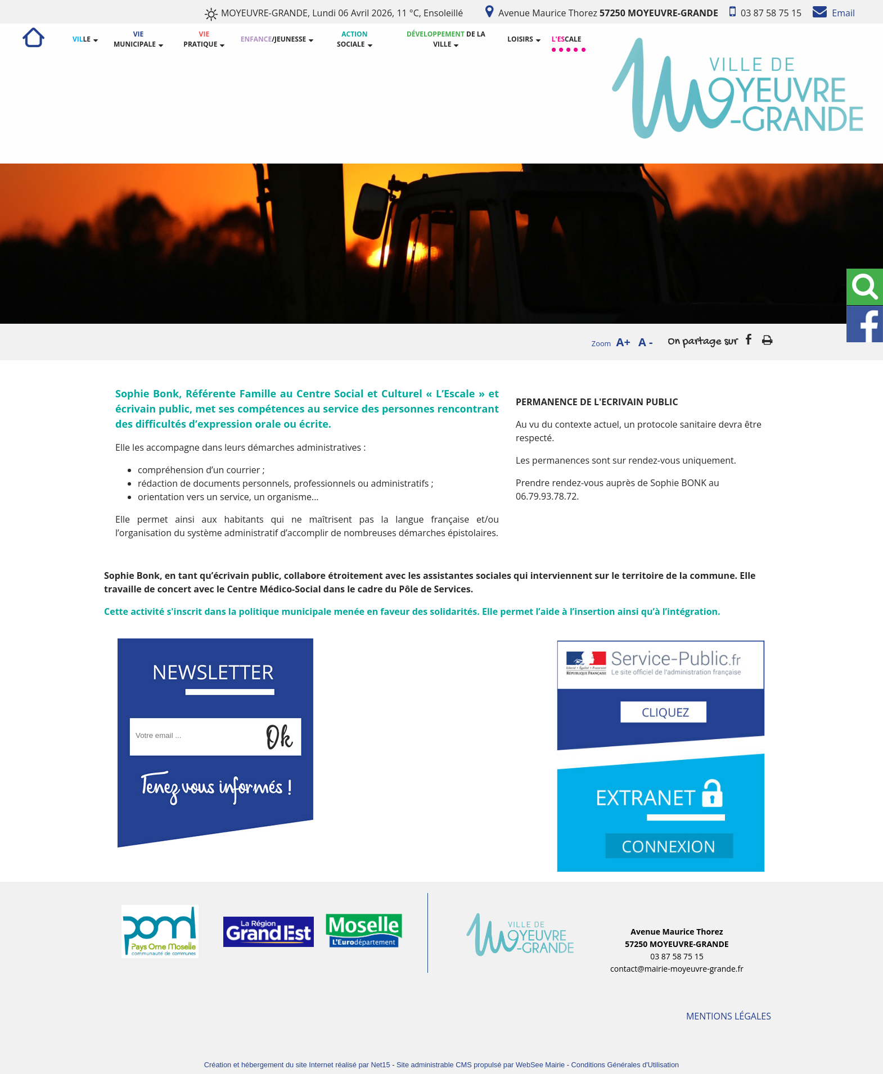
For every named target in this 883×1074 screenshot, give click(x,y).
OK (282, 726)
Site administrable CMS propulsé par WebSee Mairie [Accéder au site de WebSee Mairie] (481, 1065)
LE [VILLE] (82, 39)
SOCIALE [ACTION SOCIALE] (352, 39)
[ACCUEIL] (33, 39)
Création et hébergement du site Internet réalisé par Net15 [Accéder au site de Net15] (297, 1065)
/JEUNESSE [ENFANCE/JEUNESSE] (274, 39)
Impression (767, 337)
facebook (748, 339)
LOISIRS (520, 39)
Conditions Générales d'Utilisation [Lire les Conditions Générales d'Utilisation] (625, 1065)
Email (842, 13)
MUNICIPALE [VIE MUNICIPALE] (135, 39)
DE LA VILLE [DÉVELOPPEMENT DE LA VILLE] (446, 39)
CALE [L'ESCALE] (567, 39)
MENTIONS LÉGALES (728, 1016)
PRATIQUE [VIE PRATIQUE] (200, 39)
